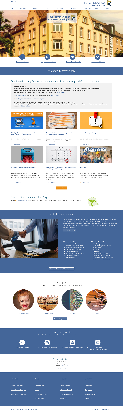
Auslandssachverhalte (66, 394)
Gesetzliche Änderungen (18, 390)
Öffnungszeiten (25, 106)
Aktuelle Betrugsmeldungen (88, 133)
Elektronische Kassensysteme (48, 347)
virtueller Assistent (22, 200)
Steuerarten (88, 386)
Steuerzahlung (64, 398)
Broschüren (88, 398)
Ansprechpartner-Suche (48, 62)
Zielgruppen (88, 390)
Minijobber (73, 313)
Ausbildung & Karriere (98, 62)
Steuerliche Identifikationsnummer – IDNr (98, 348)
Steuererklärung (65, 386)
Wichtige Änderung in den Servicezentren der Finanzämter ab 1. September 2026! (25, 133)
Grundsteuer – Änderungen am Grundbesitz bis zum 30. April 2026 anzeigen (61, 168)
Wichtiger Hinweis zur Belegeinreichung (23, 167)
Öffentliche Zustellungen (18, 394)
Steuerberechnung (90, 394)
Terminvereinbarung (22, 62)
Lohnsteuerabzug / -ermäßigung (73, 347)
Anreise (37, 390)
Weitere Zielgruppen (60, 319)
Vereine (97, 313)
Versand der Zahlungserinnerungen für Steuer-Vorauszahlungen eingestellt (61, 133)
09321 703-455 (55, 95)
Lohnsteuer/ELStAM (66, 390)
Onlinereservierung (21, 95)
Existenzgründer (24, 313)
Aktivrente (83, 167)
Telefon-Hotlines (39, 398)
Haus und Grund (48, 313)
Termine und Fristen (17, 386)
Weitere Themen (61, 188)
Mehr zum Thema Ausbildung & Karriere (61, 269)
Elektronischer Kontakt (73, 62)
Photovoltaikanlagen (23, 347)
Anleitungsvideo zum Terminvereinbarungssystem (30, 99)
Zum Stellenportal (69, 231)
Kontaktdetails (62, 369)
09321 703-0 (64, 366)
